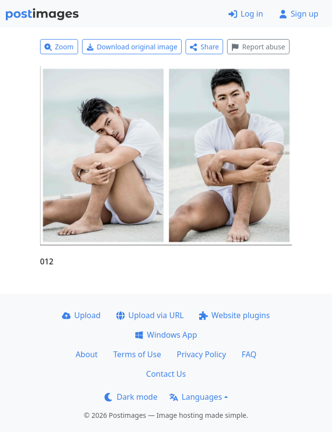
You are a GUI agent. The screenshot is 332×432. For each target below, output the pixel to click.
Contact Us (166, 373)
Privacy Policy (201, 354)
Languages (195, 396)
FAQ (249, 354)
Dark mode (130, 396)
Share (204, 46)
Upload (81, 315)
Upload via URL (150, 315)
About (87, 354)
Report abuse (258, 46)
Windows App (166, 334)
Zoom (59, 46)
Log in (245, 13)
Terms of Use (137, 354)
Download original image (132, 46)
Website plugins (234, 315)
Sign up (298, 13)
